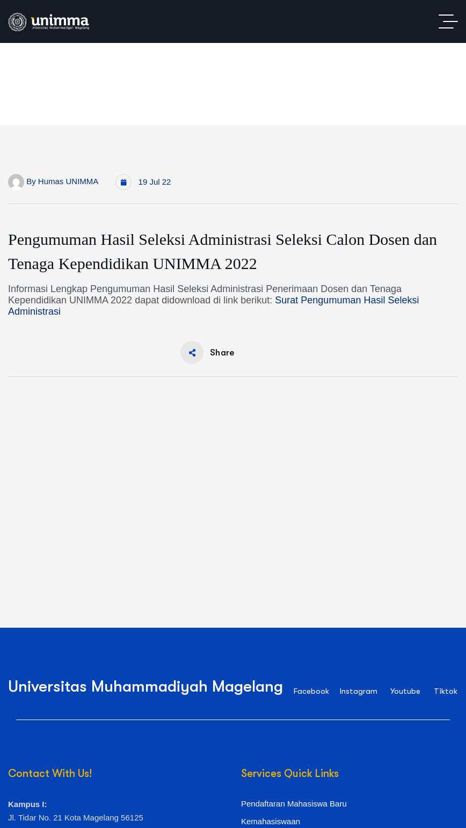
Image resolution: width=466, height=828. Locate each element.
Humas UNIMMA (68, 181)
